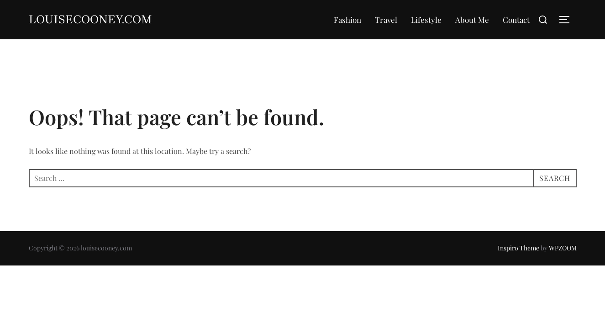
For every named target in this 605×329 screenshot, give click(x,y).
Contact (516, 20)
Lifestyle (426, 20)
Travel (386, 20)
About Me (472, 20)
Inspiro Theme (518, 248)
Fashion (347, 20)
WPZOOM (563, 248)
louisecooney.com (90, 19)
